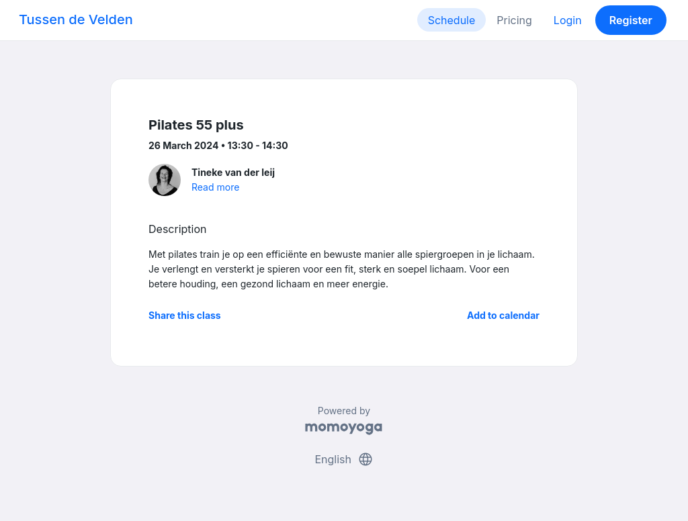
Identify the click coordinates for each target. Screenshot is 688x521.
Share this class (184, 315)
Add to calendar (503, 315)
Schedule (452, 20)
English (343, 459)
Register (630, 20)
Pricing (514, 20)
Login (568, 20)
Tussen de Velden (76, 19)
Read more (215, 187)
